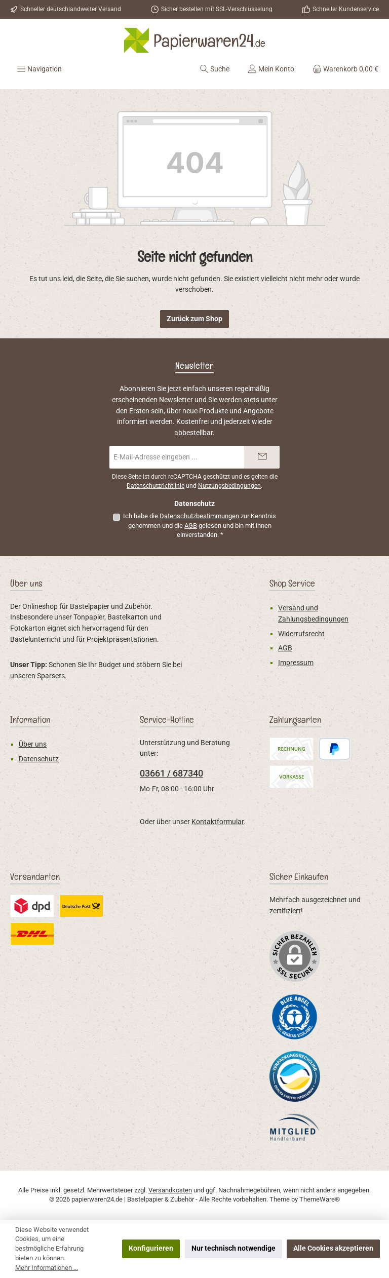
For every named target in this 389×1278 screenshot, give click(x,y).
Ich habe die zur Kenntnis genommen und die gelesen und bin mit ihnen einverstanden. (199, 525)
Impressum (296, 663)
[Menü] (39, 69)
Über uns (33, 744)
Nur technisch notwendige (233, 1248)
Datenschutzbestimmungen (199, 516)
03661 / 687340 (171, 773)
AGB (190, 525)
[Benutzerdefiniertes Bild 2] (294, 1076)
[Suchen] (214, 69)
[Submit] (262, 457)
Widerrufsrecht (301, 634)
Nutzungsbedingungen (229, 485)
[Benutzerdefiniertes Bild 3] (294, 1127)
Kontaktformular (217, 822)
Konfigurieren (151, 1248)
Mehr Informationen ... (46, 1267)
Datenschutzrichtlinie (155, 485)
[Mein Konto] (271, 69)
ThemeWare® (319, 1199)
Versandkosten (170, 1190)
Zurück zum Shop (194, 319)
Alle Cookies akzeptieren (333, 1248)
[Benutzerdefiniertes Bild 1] (294, 1016)
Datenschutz (39, 759)
